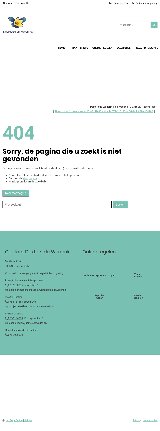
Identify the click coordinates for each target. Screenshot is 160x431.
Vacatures (124, 47)
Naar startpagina (15, 193)
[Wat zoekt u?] (134, 25)
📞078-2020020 (14, 334)
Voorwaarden (150, 420)
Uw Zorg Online (14, 420)
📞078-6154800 (14, 318)
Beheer (28, 420)
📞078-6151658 (14, 301)
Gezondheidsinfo (147, 47)
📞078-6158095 (14, 285)
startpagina (30, 178)
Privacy (137, 420)
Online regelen (102, 47)
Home (61, 47)
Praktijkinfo (79, 47)
